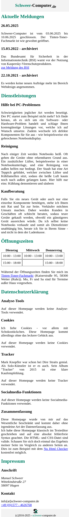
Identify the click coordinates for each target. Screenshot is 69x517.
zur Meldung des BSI (15, 67)
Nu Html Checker (56, 449)
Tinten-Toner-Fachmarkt (17, 275)
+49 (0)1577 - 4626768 (16, 505)
